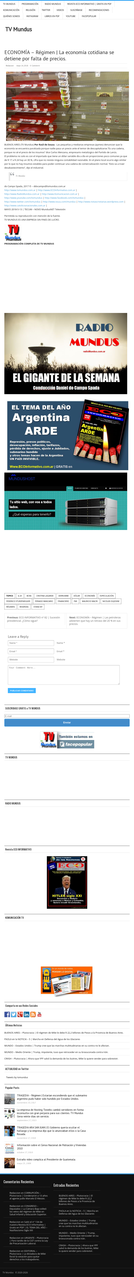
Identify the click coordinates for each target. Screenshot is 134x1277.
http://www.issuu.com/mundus (59, 201)
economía (90, 595)
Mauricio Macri (90, 601)
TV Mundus (9, 3)
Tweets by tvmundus (17, 1077)
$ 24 (20, 595)
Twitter (46, 10)
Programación (30, 3)
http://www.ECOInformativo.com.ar (56, 190)
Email (59, 651)
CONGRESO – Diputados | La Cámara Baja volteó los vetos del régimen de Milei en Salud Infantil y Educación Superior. (28, 1210)
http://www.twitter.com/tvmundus (22, 201)
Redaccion (10, 65)
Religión (30, 10)
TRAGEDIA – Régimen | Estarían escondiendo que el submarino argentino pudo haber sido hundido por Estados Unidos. (52, 1097)
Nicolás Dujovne (111, 601)
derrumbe (63, 595)
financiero (63, 601)
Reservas (24, 606)
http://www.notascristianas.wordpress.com (101, 201)
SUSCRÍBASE (76, 10)
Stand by (38, 606)
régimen (10, 606)
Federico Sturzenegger (18, 601)
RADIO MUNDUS (53, 3)
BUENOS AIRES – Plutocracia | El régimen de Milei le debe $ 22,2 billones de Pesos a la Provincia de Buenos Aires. (63, 1032)
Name (60, 642)
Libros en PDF (52, 16)
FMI (75, 601)
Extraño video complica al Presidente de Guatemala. (46, 1159)
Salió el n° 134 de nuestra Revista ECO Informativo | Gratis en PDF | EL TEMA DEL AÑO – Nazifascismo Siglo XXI (28, 1226)
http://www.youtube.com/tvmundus (23, 197)
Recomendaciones (99, 10)
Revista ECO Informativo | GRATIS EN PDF (89, 3)
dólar (77, 595)
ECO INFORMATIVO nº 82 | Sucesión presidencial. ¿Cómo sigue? (33, 619)
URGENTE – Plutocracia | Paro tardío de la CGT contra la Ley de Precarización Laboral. (29, 1240)
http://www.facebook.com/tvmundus (64, 197)
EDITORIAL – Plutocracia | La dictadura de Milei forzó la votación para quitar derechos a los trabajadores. (28, 1255)
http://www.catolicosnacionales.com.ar (24, 205)
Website (61, 659)
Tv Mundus (20, 176)
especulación (107, 595)
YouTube (71, 16)
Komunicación (11, 10)
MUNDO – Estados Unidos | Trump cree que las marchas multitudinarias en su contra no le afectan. (56, 1045)
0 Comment (35, 65)
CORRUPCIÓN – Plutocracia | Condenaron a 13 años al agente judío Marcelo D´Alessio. (29, 1195)
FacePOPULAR (89, 16)
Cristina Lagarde (45, 595)
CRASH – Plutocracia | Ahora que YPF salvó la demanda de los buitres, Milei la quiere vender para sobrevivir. (61, 1058)
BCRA (29, 595)
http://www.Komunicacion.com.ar (59, 194)
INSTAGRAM (32, 16)
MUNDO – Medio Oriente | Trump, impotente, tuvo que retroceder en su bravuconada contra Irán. (56, 1052)
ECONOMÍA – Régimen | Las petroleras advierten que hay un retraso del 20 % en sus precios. (95, 621)
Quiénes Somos (11, 16)
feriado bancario (44, 601)
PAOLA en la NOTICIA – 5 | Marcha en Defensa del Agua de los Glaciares (42, 1039)
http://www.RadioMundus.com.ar (21, 194)
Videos (60, 10)
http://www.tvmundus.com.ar (19, 190)
